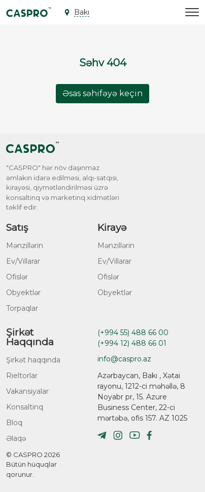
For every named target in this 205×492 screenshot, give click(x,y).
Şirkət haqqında (33, 359)
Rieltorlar (22, 375)
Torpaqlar (22, 308)
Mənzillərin (24, 245)
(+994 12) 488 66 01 (131, 343)
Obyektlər (23, 292)
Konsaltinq (24, 407)
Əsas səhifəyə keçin (102, 93)
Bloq (14, 422)
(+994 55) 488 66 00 (132, 332)
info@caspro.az (124, 358)
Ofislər (17, 276)
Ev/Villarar (23, 261)
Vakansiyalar (27, 391)
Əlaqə (16, 438)
